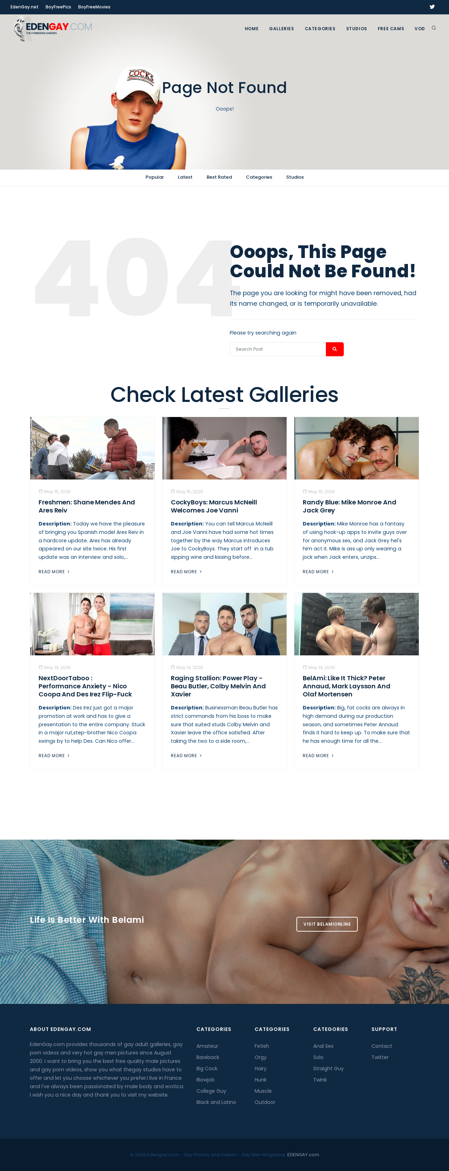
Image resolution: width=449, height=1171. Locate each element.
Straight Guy (328, 1068)
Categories (320, 29)
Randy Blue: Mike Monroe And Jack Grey (349, 506)
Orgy (261, 1057)
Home (252, 29)
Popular (155, 177)
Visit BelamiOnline (327, 924)
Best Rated (219, 177)
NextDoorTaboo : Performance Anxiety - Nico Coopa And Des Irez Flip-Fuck (85, 686)
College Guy (211, 1090)
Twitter (380, 1057)
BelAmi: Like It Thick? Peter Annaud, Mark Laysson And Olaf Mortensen (346, 686)
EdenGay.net (25, 7)
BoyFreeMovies (94, 7)
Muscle (263, 1090)
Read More (55, 572)
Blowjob (205, 1079)
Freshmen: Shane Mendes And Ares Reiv (87, 506)
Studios (356, 29)
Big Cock (206, 1068)
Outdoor (265, 1102)
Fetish (262, 1046)
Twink (320, 1079)
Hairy (261, 1068)
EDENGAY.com (303, 1154)
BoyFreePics (58, 7)
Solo (318, 1057)
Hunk (261, 1079)
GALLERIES (281, 29)
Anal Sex (323, 1046)
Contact (381, 1046)
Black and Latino (216, 1102)
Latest (185, 177)
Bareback (207, 1057)
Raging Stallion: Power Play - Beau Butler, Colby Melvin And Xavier (218, 686)
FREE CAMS (391, 29)
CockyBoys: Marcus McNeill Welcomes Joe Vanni (214, 506)
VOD (420, 29)
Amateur (207, 1046)
